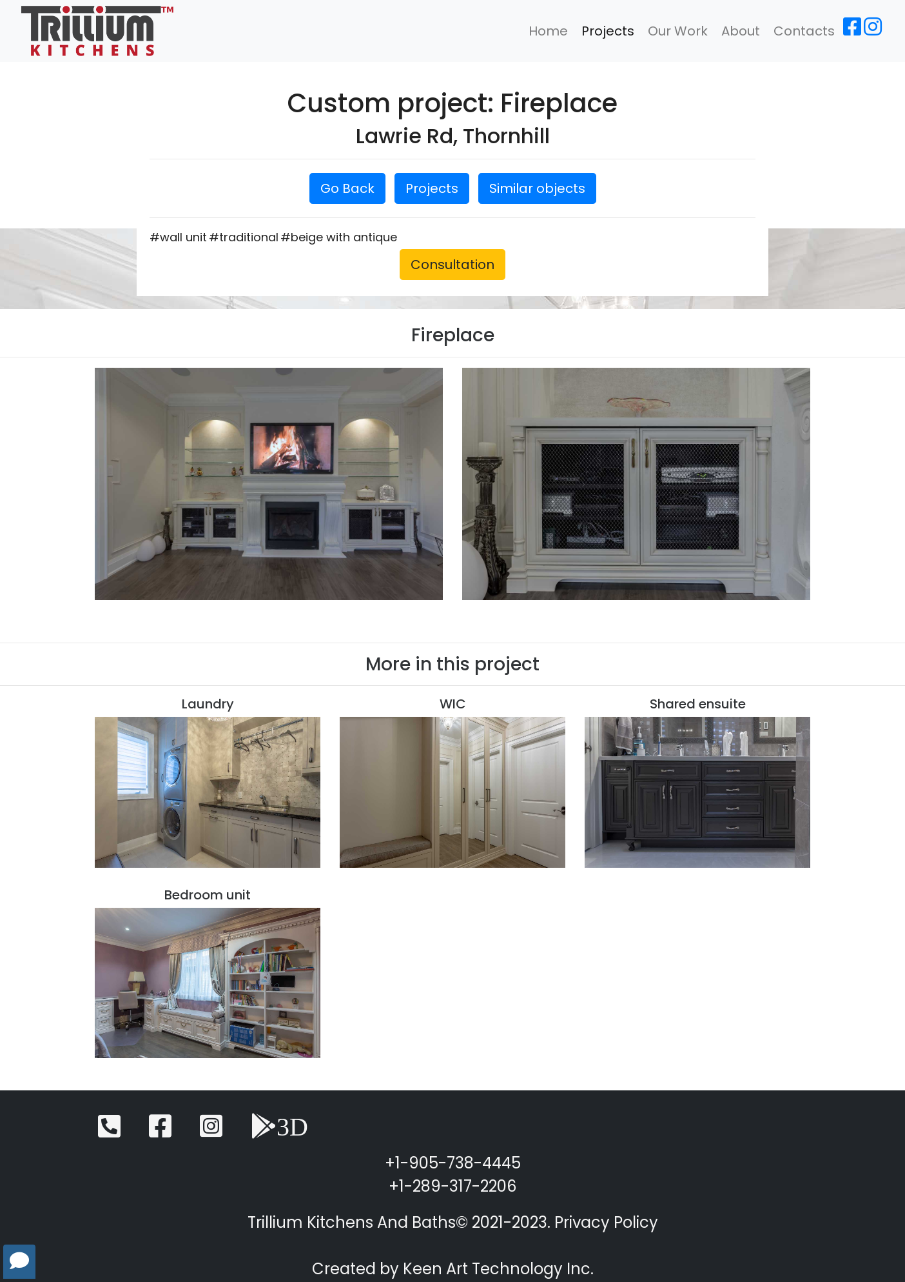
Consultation (452, 264)
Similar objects (537, 188)
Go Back (347, 188)
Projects (607, 31)
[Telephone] (109, 1132)
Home (548, 31)
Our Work (678, 31)
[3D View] (279, 1132)
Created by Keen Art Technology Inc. (453, 1268)
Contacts (804, 31)
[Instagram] (873, 30)
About (740, 31)
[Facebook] (852, 30)
